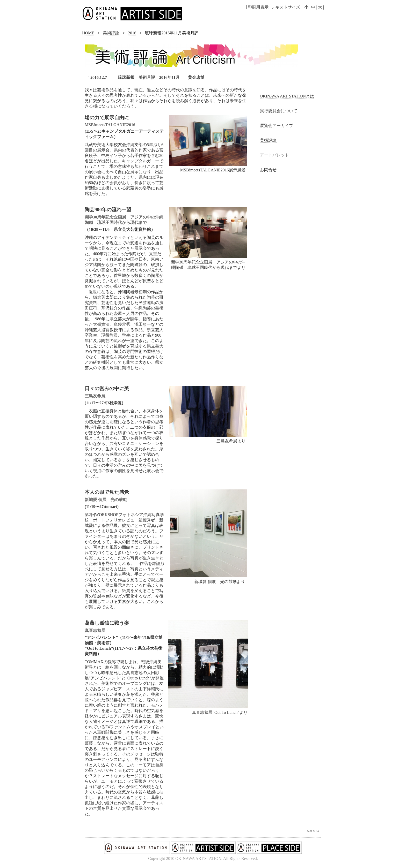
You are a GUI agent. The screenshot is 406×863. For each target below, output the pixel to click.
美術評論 (111, 33)
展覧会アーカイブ (276, 125)
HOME (88, 33)
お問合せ (268, 170)
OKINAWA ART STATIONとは (287, 96)
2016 (132, 33)
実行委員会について (278, 111)
